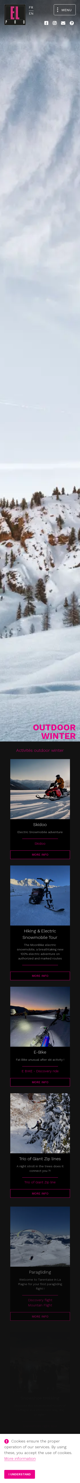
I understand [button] (20, 1474)
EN (31, 13)
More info (40, 854)
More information (20, 1458)
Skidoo (40, 843)
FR (31, 7)
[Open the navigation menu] (65, 9)
